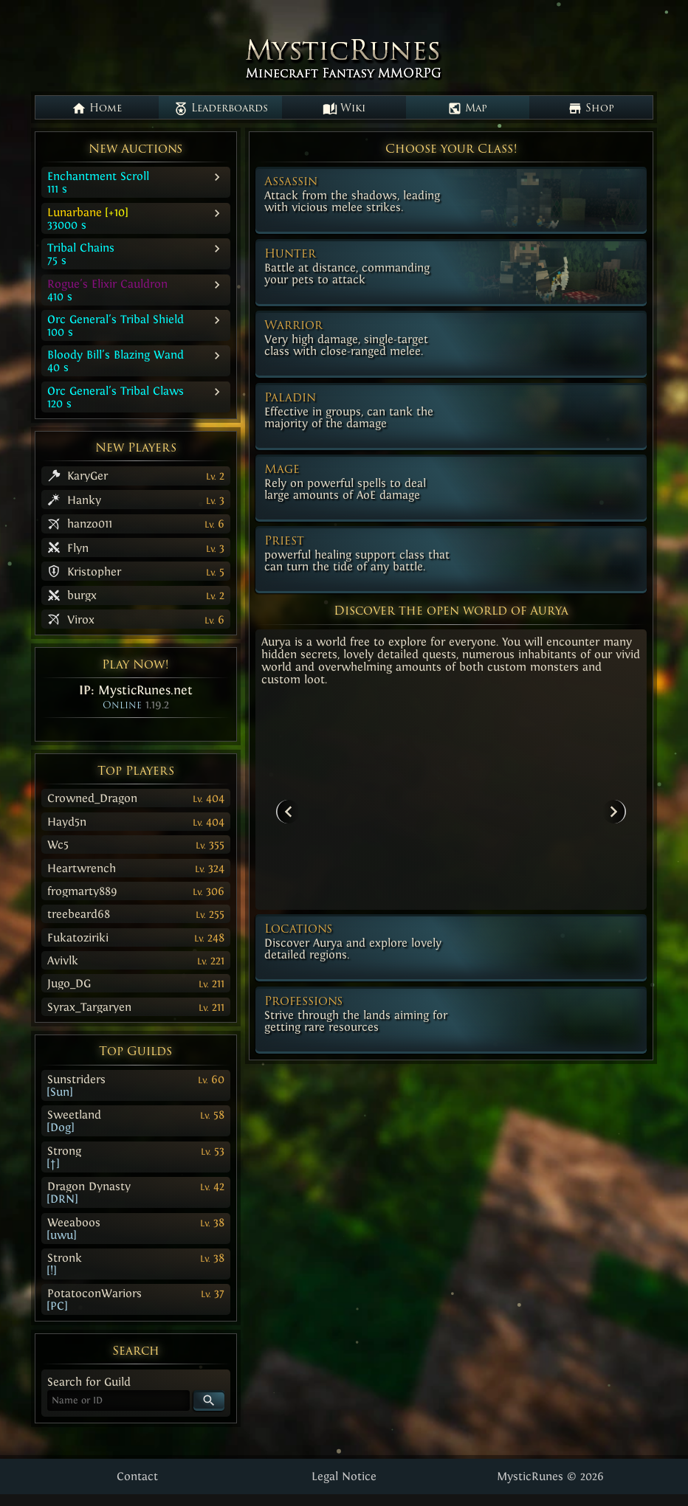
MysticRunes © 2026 (550, 1476)
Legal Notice (344, 1476)
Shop (591, 108)
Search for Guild (89, 1381)
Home (97, 108)
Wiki (344, 108)
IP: (136, 690)
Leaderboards (220, 108)
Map (467, 108)
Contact (137, 1476)
